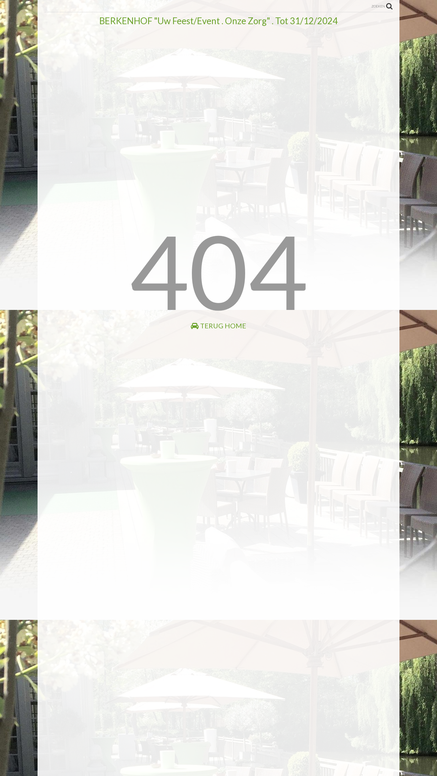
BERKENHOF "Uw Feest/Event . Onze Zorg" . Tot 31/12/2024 (218, 20)
